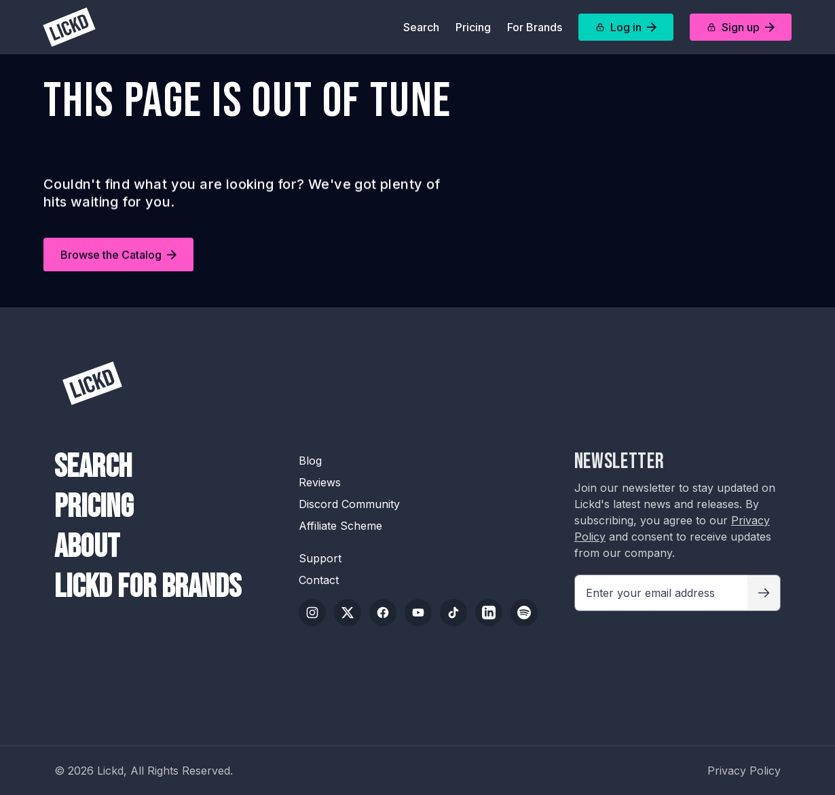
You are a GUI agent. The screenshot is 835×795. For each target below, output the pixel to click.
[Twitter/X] (347, 612)
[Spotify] (524, 612)
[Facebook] (382, 612)
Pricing (473, 27)
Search (421, 27)
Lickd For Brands (147, 587)
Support (320, 558)
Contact (319, 580)
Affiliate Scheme (340, 525)
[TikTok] (453, 612)
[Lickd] (69, 27)
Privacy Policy (744, 770)
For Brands (534, 27)
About (86, 547)
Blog (310, 460)
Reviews (320, 482)
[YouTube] (418, 612)
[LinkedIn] (488, 612)
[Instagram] (312, 612)
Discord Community (349, 504)
